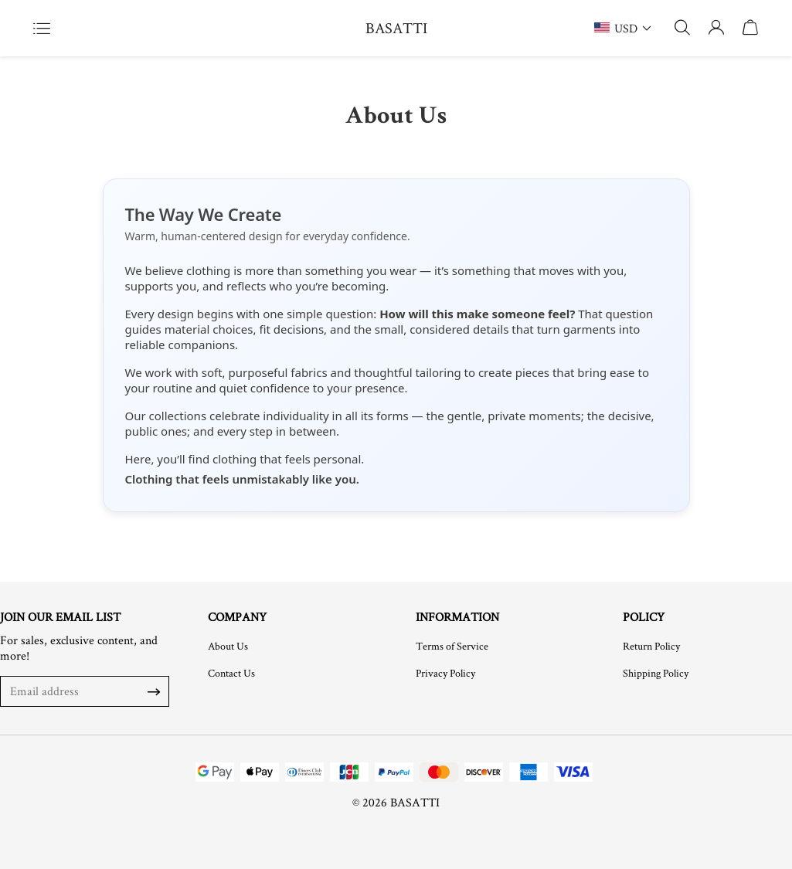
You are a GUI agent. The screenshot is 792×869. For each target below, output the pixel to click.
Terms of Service (452, 646)
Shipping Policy (655, 673)
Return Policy (651, 646)
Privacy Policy (445, 673)
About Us (228, 646)
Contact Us (231, 673)
